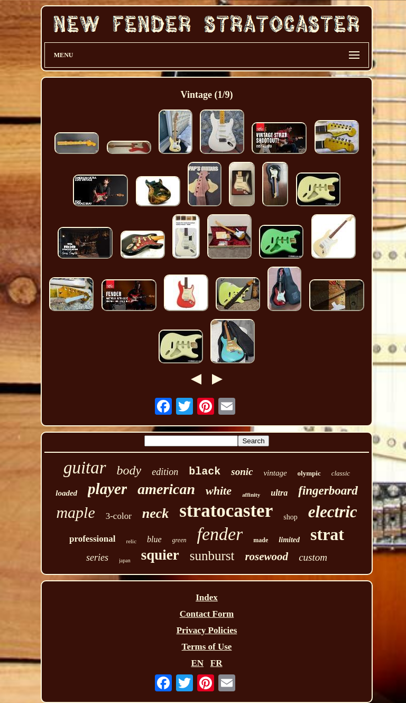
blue (154, 539)
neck (155, 513)
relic (131, 541)
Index (207, 597)
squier (160, 555)
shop (290, 517)
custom (313, 557)
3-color (119, 516)
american (166, 489)
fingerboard (327, 490)
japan (125, 560)
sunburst (212, 556)
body (129, 470)
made (260, 540)
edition (165, 472)
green (179, 540)
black (204, 471)
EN (197, 663)
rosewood (266, 556)
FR (216, 663)
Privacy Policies (207, 630)
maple (75, 512)
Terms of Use (207, 647)
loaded (66, 493)
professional (92, 539)
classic (340, 473)
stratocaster (226, 510)
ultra (279, 492)
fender (220, 534)
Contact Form (207, 614)
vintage (275, 473)
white (219, 490)
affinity (251, 494)
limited (289, 540)
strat (327, 534)
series (97, 557)
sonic (242, 471)
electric (332, 512)
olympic (309, 473)
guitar (84, 467)
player (107, 488)
